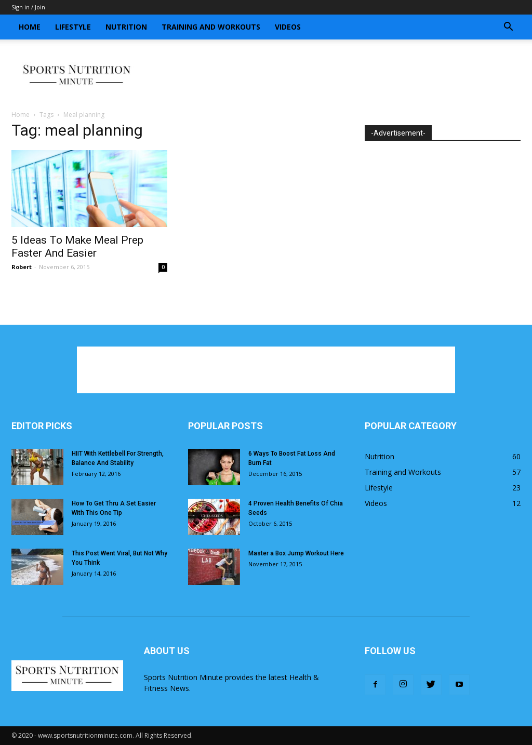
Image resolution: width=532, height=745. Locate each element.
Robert (21, 267)
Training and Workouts (211, 27)
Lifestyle (73, 27)
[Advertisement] (331, 75)
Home (30, 27)
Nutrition (126, 27)
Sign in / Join (28, 7)
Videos (288, 27)
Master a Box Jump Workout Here (296, 553)
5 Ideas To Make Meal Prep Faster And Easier (77, 246)
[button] (508, 28)
